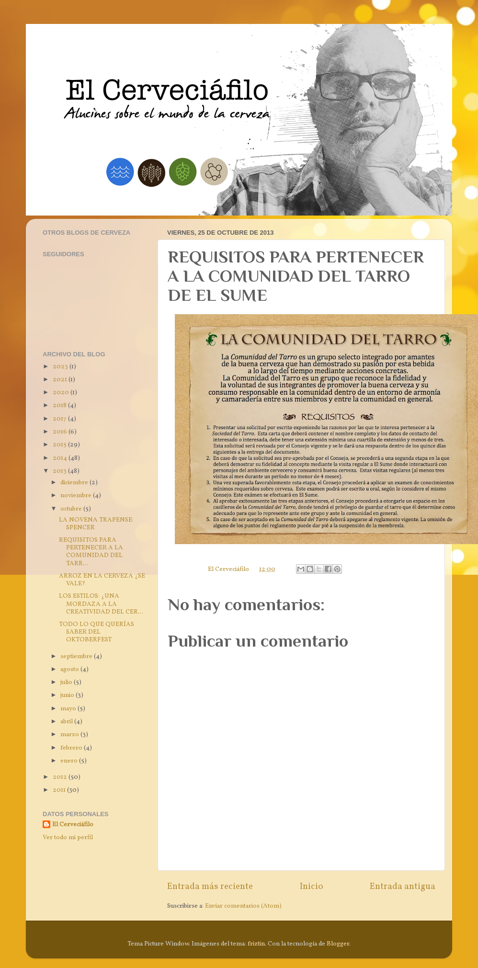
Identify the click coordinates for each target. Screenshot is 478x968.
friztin (256, 943)
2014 (60, 458)
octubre (71, 508)
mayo (69, 708)
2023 (61, 366)
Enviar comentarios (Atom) (243, 906)
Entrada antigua (402, 886)
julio (67, 682)
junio (68, 695)
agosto (70, 669)
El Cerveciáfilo (72, 824)
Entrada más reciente (210, 886)
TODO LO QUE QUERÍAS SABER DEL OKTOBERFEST (96, 632)
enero (69, 760)
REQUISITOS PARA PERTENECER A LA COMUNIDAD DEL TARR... (91, 551)
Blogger (338, 943)
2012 (60, 777)
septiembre (77, 656)
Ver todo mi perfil (68, 837)
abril (67, 721)
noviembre (76, 495)
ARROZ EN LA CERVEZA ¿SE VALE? (102, 579)
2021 (60, 379)
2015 (60, 444)
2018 (60, 405)
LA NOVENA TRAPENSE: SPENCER (96, 523)
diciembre (75, 482)
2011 (60, 790)
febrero (72, 747)
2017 (60, 418)
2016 (60, 431)
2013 (60, 471)
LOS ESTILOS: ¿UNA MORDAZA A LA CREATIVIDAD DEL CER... (101, 604)
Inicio (311, 886)
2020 (61, 392)
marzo (70, 734)
